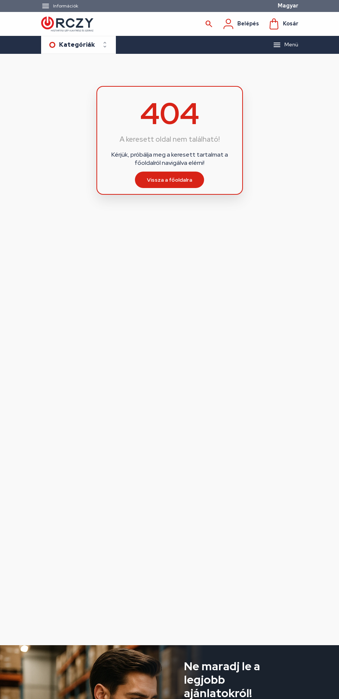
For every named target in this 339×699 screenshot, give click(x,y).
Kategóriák (77, 45)
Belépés (240, 24)
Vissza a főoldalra (169, 179)
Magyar (288, 5)
